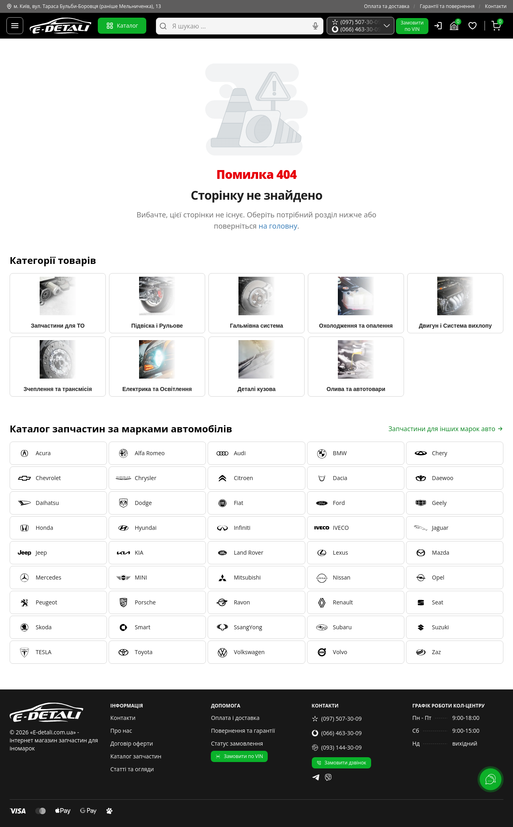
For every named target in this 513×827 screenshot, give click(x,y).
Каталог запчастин (135, 756)
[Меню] (14, 25)
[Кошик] (497, 26)
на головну (278, 226)
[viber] (328, 777)
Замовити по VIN (239, 756)
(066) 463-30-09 (337, 733)
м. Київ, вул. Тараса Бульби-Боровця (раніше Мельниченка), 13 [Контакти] (83, 6)
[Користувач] (438, 26)
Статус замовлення (237, 743)
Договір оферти (131, 743)
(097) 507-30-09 (337, 718)
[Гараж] (455, 26)
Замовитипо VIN (412, 25)
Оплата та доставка (386, 6)
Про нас (121, 730)
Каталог (122, 26)
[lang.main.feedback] (490, 779)
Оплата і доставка (235, 718)
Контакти (496, 6)
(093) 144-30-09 (337, 747)
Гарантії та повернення (447, 6)
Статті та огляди (132, 769)
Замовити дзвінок (341, 762)
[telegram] (316, 777)
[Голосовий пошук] (315, 26)
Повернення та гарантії (243, 730)
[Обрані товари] (474, 26)
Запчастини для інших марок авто (445, 428)
